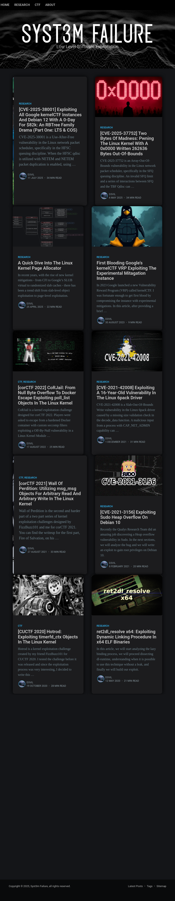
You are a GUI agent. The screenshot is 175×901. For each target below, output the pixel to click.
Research (30, 5)
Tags (149, 886)
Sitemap (161, 886)
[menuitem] (13, 5)
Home (13, 5)
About (58, 5)
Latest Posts (135, 886)
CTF (45, 5)
